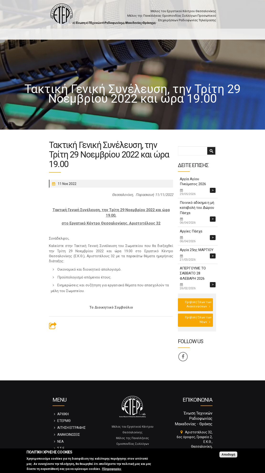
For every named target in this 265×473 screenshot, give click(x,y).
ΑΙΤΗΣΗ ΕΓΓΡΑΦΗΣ (71, 428)
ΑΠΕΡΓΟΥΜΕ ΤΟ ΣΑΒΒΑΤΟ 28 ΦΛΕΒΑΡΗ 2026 (193, 273)
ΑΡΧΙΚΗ (63, 414)
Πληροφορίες (111, 469)
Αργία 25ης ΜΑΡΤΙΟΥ (196, 250)
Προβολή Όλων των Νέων (198, 319)
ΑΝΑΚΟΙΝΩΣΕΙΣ (68, 434)
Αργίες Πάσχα (191, 231)
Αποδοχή (228, 455)
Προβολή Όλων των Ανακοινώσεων (198, 304)
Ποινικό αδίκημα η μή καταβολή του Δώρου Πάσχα (197, 207)
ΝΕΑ (60, 441)
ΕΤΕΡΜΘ (64, 421)
